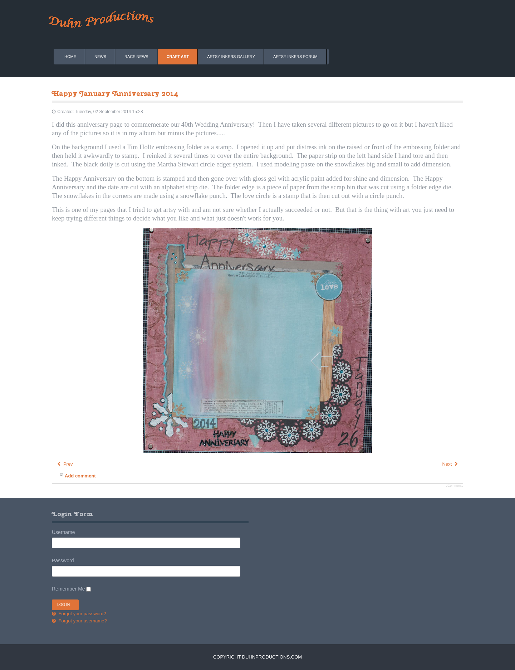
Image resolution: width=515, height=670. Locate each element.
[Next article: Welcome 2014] (450, 464)
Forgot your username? (82, 620)
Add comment (80, 476)
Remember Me (68, 589)
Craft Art (178, 56)
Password (63, 560)
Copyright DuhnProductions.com (257, 657)
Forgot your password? (81, 613)
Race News (136, 56)
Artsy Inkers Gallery (231, 56)
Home (70, 56)
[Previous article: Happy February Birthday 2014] (65, 464)
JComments (454, 485)
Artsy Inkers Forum (295, 56)
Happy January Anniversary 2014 (115, 93)
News (100, 56)
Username (63, 532)
